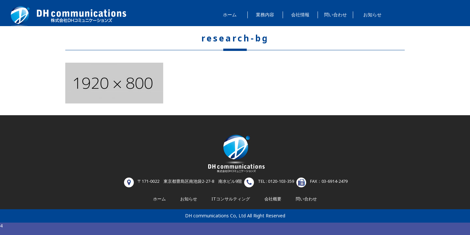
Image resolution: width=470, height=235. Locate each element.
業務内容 (265, 14)
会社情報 (300, 14)
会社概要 (272, 199)
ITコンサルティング (231, 199)
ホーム (230, 14)
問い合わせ (335, 14)
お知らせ (372, 14)
